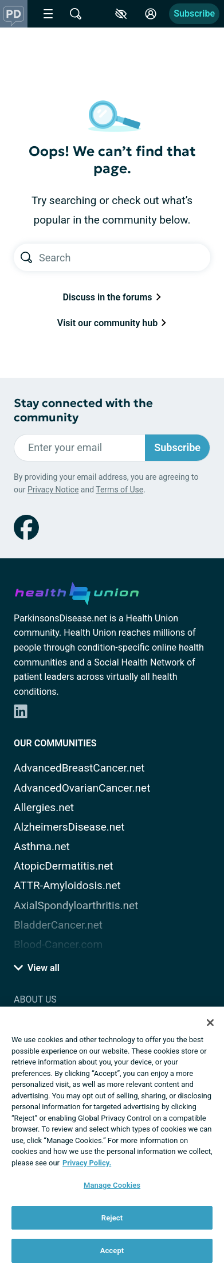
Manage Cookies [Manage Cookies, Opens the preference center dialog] (112, 1185)
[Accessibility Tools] (121, 14)
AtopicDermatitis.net (63, 865)
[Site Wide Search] (75, 14)
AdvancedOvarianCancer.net (82, 787)
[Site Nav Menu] (48, 14)
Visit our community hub (112, 323)
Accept (112, 1250)
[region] (112, 1139)
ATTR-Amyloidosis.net (67, 885)
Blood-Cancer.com (58, 944)
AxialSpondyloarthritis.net (76, 905)
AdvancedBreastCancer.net (79, 767)
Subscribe (194, 13)
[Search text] (124, 257)
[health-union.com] (77, 591)
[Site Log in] (150, 14)
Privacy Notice (52, 489)
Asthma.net (42, 846)
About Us (35, 999)
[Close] (210, 1022)
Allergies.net (44, 807)
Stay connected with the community (83, 410)
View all (37, 967)
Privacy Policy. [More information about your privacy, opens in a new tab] (86, 1163)
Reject (112, 1218)
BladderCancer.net (58, 925)
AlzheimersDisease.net (69, 826)
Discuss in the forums (112, 297)
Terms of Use (119, 489)
